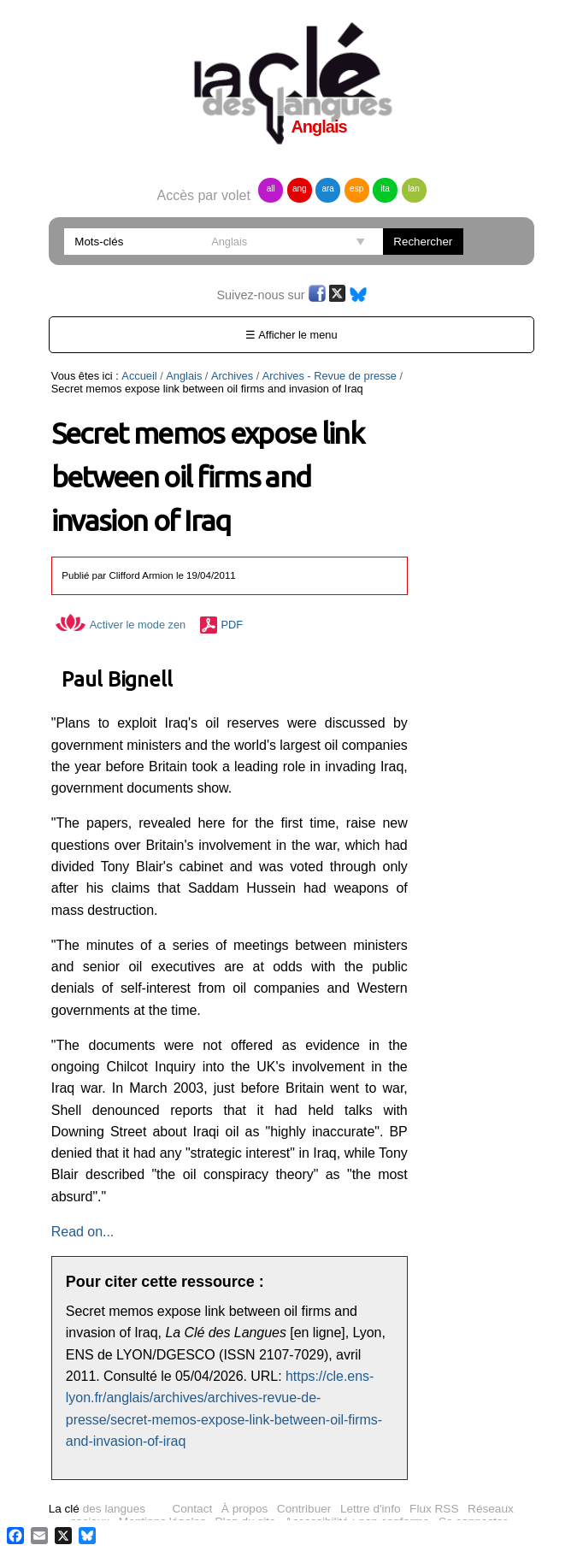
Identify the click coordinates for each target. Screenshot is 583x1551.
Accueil (138, 375)
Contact (192, 1508)
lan (413, 188)
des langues (97, 1508)
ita (385, 188)
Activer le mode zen (121, 624)
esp (356, 188)
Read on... (82, 1231)
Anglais (184, 375)
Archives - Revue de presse (329, 375)
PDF (232, 624)
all (271, 188)
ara (327, 188)
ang (299, 188)
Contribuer (304, 1508)
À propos (244, 1508)
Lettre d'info (370, 1508)
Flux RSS (433, 1508)
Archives (232, 375)
